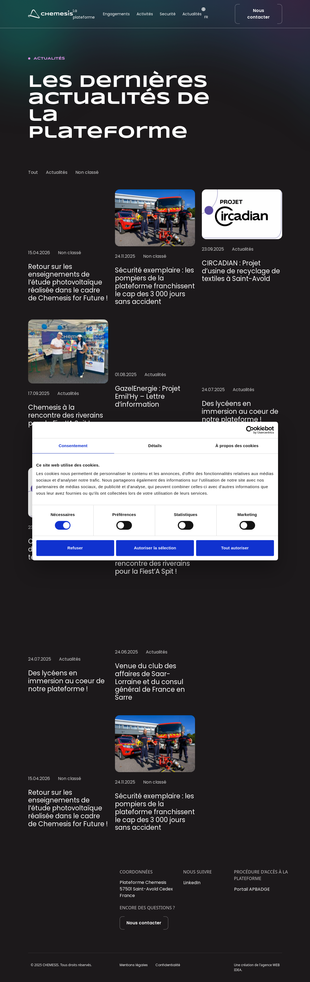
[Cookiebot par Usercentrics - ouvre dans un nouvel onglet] (250, 430)
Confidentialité (167, 965)
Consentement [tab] (73, 445)
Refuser (75, 548)
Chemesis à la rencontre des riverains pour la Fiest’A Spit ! (65, 415)
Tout (33, 172)
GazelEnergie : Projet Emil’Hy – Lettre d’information (147, 396)
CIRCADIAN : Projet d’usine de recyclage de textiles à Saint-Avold (241, 271)
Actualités (192, 14)
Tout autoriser (235, 548)
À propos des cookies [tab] (237, 445)
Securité (168, 14)
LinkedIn (191, 883)
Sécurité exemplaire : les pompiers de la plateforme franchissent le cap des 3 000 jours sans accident (155, 286)
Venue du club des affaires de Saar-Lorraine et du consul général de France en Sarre (150, 681)
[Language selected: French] (213, 17)
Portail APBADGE (252, 889)
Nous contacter (258, 13)
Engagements (116, 14)
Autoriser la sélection (155, 548)
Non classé (87, 172)
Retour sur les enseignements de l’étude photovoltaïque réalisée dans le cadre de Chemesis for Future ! (68, 282)
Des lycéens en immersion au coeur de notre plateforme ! (240, 411)
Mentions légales (134, 965)
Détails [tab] (155, 445)
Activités (145, 14)
